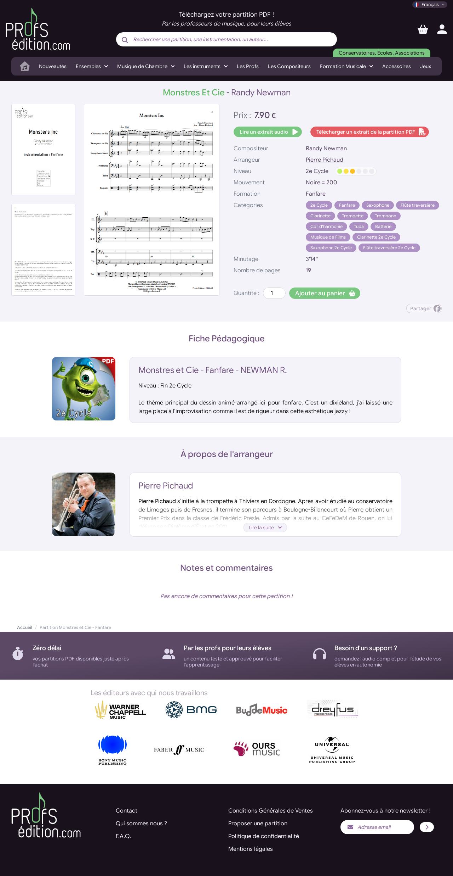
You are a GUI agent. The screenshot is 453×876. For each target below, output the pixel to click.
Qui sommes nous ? (141, 823)
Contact (126, 810)
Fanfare (347, 205)
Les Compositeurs (289, 66)
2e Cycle (319, 205)
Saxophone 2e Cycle (331, 247)
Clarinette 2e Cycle (376, 237)
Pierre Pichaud (324, 159)
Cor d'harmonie (326, 226)
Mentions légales (250, 849)
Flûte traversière (418, 205)
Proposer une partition (257, 823)
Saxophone (377, 205)
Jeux (425, 66)
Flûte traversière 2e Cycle (389, 247)
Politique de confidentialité (263, 836)
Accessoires (396, 66)
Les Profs (248, 66)
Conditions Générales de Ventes (270, 810)
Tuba (359, 226)
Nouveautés (53, 66)
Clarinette (320, 215)
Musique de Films (328, 237)
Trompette (352, 215)
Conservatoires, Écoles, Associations (382, 53)
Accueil (24, 627)
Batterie (383, 226)
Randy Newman (326, 148)
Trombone (385, 215)
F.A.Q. (123, 836)
